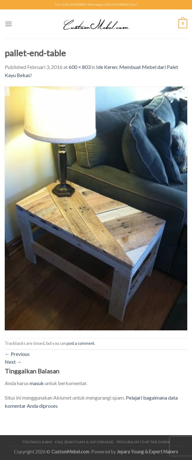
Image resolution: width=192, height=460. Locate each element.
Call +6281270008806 (71, 4)
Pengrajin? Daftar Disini (143, 442)
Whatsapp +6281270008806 (108, 4)
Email (133, 4)
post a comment (80, 343)
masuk (37, 383)
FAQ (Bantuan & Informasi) (84, 442)
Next (13, 362)
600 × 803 (79, 67)
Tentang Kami (37, 442)
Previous (17, 354)
